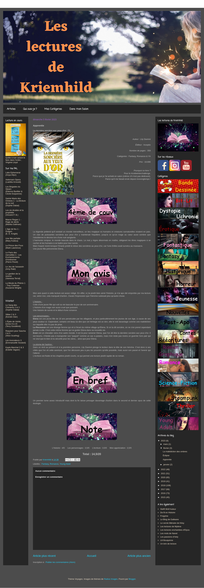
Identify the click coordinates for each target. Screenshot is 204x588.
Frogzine (164, 516)
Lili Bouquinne (166, 540)
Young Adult (65, 464)
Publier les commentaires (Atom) (60, 562)
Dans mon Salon (79, 109)
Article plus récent (44, 555)
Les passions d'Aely (169, 537)
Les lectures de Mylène (170, 526)
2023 (163, 441)
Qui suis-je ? (30, 109)
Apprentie (167, 459)
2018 (163, 485)
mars (166, 444)
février (166, 448)
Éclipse (166, 455)
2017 (163, 489)
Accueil (91, 555)
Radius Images (111, 579)
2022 (163, 469)
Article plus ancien (139, 555)
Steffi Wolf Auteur (168, 509)
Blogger (132, 579)
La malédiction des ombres (175, 451)
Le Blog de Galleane (169, 519)
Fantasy (45, 464)
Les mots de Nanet (168, 533)
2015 (163, 497)
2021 (163, 473)
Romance (54, 464)
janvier (166, 464)
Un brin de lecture (168, 544)
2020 (163, 477)
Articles (11, 109)
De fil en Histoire (167, 512)
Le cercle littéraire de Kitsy (172, 523)
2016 (163, 493)
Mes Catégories (53, 109)
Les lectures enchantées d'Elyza (174, 530)
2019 (163, 481)
